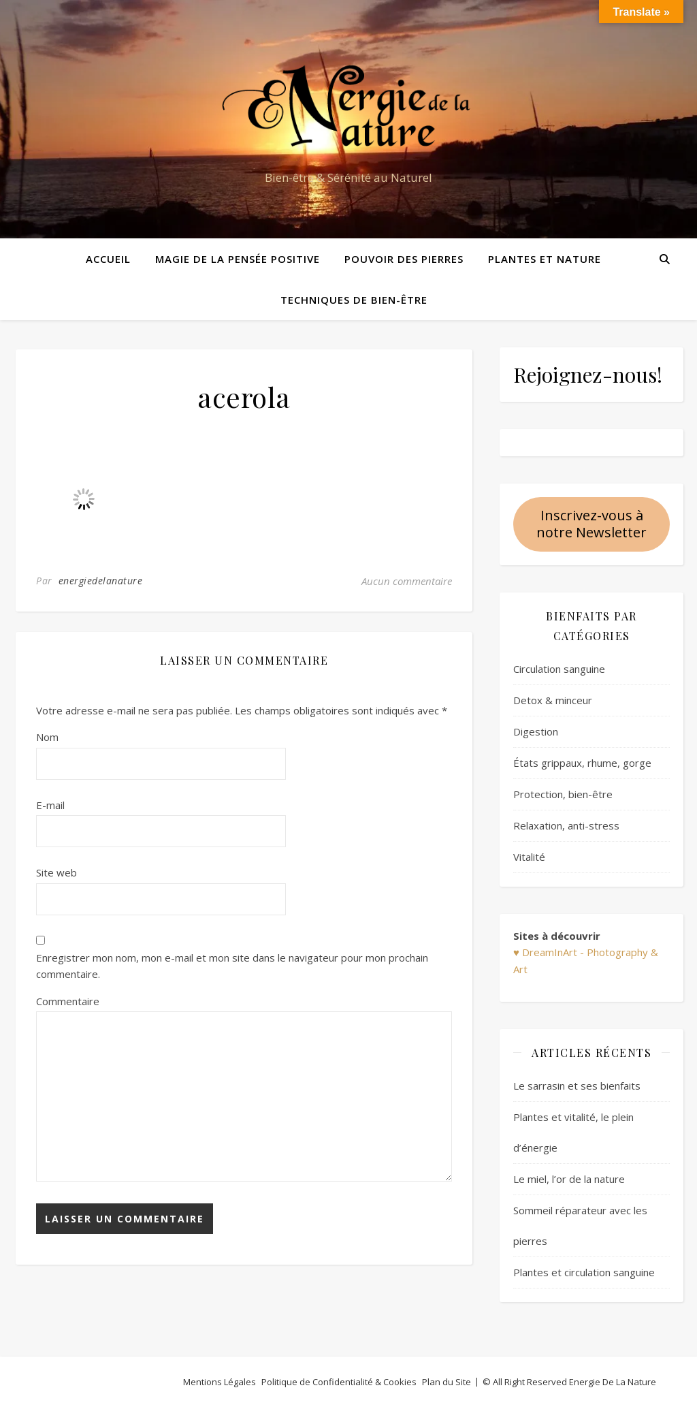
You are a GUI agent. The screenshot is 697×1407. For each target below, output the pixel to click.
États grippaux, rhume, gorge (582, 763)
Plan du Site (446, 1382)
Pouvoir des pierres (404, 259)
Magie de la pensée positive (237, 259)
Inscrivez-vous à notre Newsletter (591, 523)
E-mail (50, 805)
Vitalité (529, 857)
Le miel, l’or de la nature (569, 1179)
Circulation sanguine (559, 669)
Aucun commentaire (406, 581)
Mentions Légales (219, 1382)
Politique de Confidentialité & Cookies (339, 1382)
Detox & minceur (552, 700)
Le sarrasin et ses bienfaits (577, 1085)
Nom (47, 737)
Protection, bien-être (563, 794)
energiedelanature (101, 580)
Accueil (108, 259)
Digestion (535, 731)
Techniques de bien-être (353, 299)
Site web (56, 872)
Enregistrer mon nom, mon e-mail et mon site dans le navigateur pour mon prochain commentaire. (232, 966)
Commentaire (67, 1001)
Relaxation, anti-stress (566, 825)
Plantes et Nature (544, 259)
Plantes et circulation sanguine (584, 1272)
